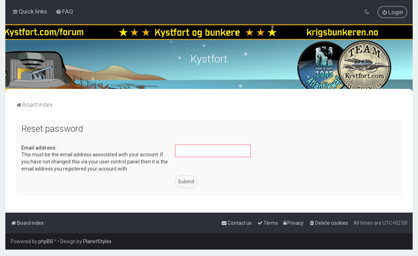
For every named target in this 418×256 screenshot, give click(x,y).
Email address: (39, 147)
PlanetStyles (97, 241)
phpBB (45, 241)
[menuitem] (64, 11)
